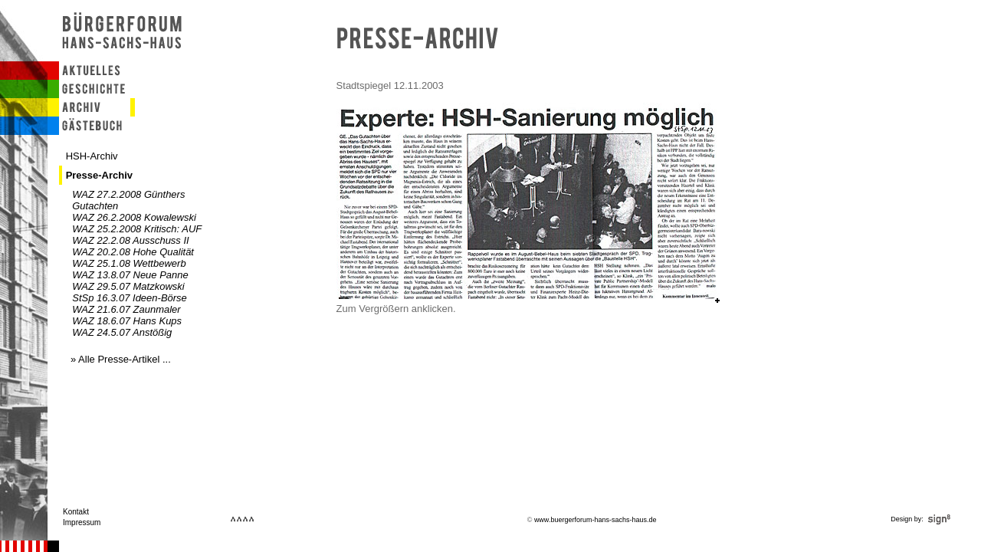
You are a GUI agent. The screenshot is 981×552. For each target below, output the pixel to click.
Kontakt (76, 512)
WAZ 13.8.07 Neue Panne (130, 275)
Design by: (922, 519)
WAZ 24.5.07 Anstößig (122, 332)
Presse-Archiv (99, 175)
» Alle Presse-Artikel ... (121, 359)
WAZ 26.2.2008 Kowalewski (134, 217)
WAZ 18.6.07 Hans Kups (127, 321)
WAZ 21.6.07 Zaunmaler (126, 309)
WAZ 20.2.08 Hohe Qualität (133, 252)
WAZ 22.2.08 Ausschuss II (130, 240)
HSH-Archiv (92, 156)
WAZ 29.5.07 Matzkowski (128, 286)
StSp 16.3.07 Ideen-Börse (129, 298)
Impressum (81, 522)
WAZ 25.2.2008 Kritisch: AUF (137, 229)
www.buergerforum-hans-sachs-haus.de (595, 520)
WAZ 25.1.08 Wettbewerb (128, 263)
